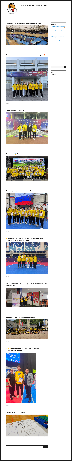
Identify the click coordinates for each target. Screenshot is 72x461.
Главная (7, 17)
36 (16, 446)
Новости (12, 17)
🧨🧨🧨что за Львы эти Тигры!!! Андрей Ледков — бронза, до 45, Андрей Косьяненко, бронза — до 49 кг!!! (58, 41)
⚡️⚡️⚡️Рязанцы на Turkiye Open (56, 33)
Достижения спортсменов (50, 17)
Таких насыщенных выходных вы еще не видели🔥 (25, 55)
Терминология (60, 17)
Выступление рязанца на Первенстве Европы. (23, 23)
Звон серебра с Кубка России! (17, 110)
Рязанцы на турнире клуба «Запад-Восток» (57, 30)
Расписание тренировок (38, 17)
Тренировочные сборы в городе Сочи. (20, 317)
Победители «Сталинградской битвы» (57, 56)
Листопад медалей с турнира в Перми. (21, 191)
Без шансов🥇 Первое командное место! (21, 154)
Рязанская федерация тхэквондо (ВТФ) (33, 5)
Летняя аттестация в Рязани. (17, 412)
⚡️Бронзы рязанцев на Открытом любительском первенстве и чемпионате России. (24, 239)
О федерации (18, 17)
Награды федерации (27, 17)
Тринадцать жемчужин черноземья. (56, 59)
